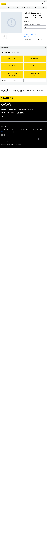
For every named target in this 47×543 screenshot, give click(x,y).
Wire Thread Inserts (16, 7)
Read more (26, 36)
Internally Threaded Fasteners (6, 7)
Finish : (25, 27)
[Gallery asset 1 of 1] (11, 22)
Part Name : (27, 21)
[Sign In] (42, 4)
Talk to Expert (28, 39)
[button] (42, 1)
